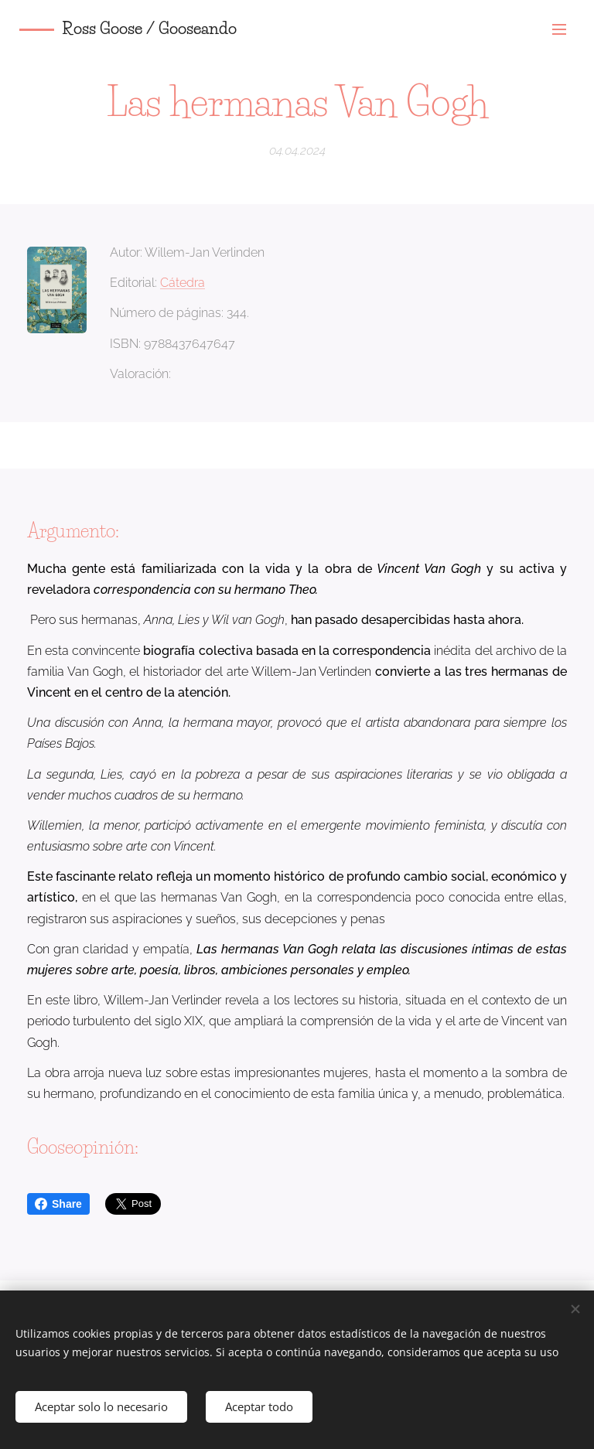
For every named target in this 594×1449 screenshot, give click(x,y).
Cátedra (182, 282)
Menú (559, 29)
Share (58, 1204)
